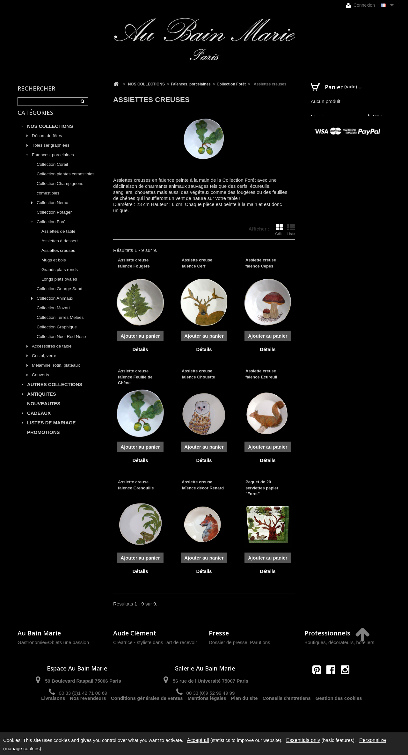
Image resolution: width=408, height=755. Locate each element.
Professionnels (327, 633)
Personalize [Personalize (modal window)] (372, 740)
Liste (291, 230)
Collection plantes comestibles (66, 181)
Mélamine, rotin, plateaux (56, 372)
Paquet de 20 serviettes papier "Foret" (261, 488)
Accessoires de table (52, 353)
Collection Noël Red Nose (61, 343)
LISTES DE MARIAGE (51, 430)
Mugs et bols (53, 267)
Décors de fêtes (47, 143)
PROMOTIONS (43, 439)
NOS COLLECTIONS (50, 133)
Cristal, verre (44, 363)
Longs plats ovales (59, 286)
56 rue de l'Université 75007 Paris (210, 681)
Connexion (360, 5)
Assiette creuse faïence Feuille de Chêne (135, 377)
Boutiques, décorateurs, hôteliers (339, 642)
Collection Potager (54, 219)
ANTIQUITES (41, 401)
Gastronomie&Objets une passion (53, 642)
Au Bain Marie (39, 633)
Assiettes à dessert (59, 248)
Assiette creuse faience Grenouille (136, 485)
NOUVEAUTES (43, 411)
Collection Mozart (53, 315)
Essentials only (303, 740)
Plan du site (244, 715)
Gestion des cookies (339, 715)
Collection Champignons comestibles (60, 195)
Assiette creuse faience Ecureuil (261, 374)
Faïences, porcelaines (53, 162)
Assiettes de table (58, 238)
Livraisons (53, 715)
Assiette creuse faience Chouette (198, 374)
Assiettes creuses (58, 257)
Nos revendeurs (88, 715)
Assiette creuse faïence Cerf (197, 263)
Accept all (198, 740)
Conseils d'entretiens (287, 715)
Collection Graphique (57, 334)
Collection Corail (52, 171)
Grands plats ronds (59, 277)
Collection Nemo (52, 210)
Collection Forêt (52, 229)
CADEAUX (39, 420)
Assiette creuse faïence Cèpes (260, 263)
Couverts (40, 382)
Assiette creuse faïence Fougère (134, 263)
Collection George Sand (59, 296)
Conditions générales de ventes (147, 715)
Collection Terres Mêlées (60, 324)
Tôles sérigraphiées (50, 152)
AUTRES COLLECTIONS (54, 391)
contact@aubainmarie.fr (333, 683)
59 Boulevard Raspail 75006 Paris (83, 681)
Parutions (260, 642)
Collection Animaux (55, 305)
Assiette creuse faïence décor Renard (203, 485)
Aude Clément (134, 633)
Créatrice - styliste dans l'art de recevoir (155, 642)
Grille (279, 230)
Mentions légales (207, 715)
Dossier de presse (228, 642)
